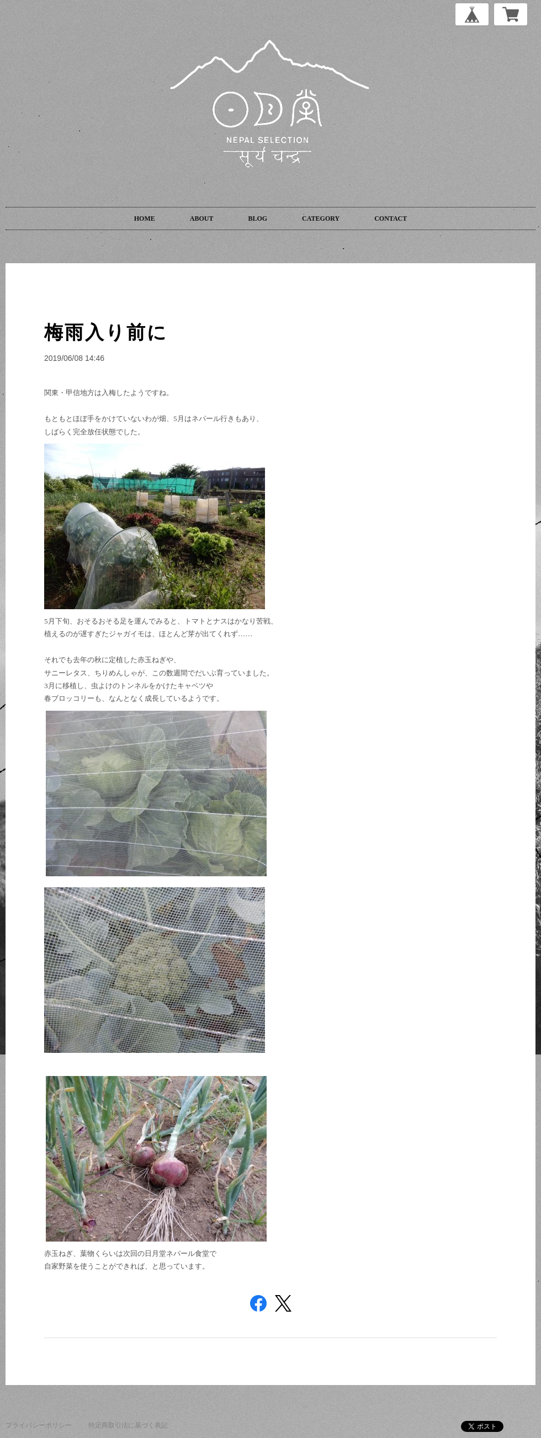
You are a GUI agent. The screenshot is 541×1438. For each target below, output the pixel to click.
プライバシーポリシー (39, 1425)
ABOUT (202, 218)
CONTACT (390, 218)
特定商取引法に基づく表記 (128, 1425)
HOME (144, 218)
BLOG (257, 218)
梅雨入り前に (106, 332)
